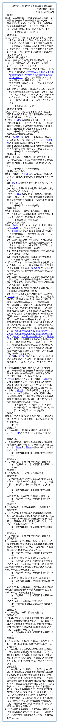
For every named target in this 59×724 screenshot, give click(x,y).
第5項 (20, 390)
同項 (46, 379)
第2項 (21, 356)
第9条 (29, 447)
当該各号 (15, 231)
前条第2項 (18, 137)
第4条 (19, 447)
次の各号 (26, 174)
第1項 (11, 356)
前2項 (11, 296)
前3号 (15, 293)
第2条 (15, 183)
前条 (15, 225)
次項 (18, 433)
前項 (19, 120)
